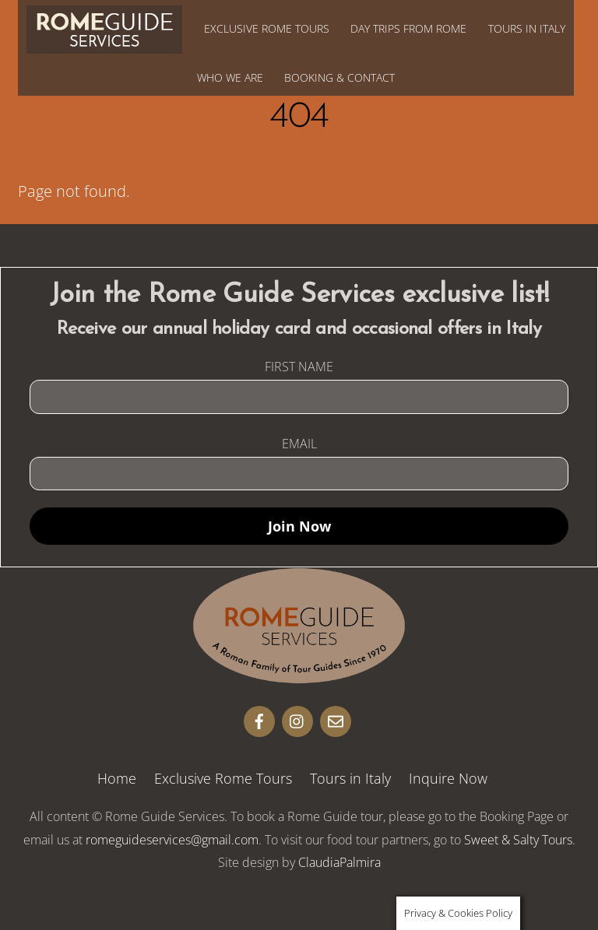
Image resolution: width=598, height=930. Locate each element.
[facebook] (259, 719)
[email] (335, 719)
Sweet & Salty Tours (518, 839)
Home (116, 778)
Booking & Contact (339, 77)
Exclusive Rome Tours (266, 28)
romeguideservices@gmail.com (172, 839)
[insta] (297, 719)
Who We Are (230, 77)
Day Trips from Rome (408, 28)
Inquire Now (448, 778)
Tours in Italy (526, 28)
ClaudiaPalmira (339, 862)
